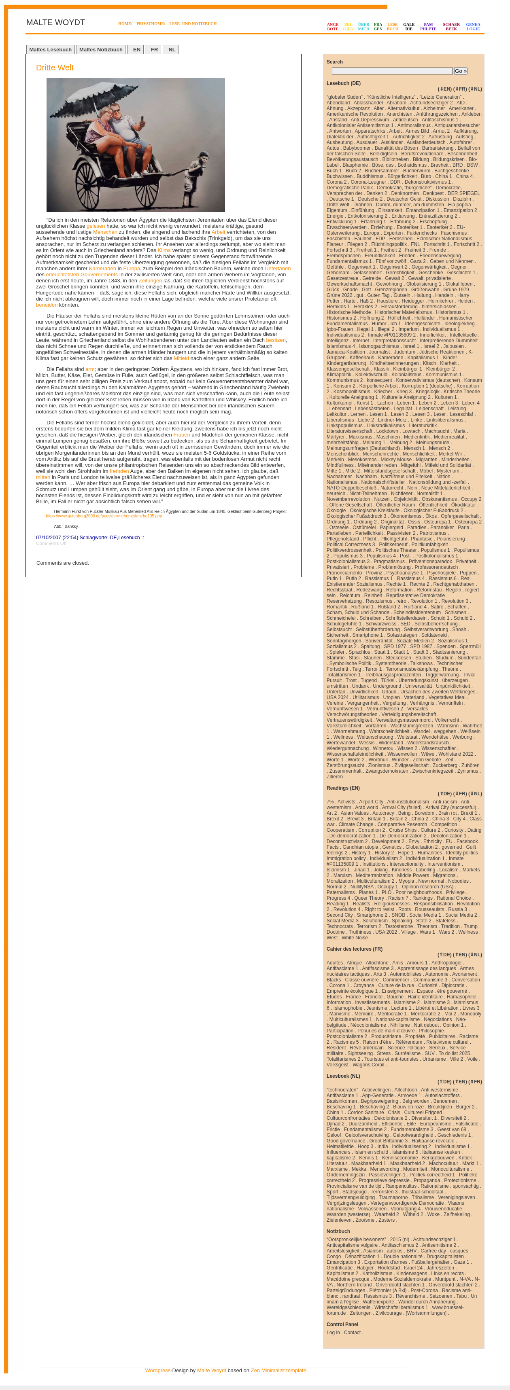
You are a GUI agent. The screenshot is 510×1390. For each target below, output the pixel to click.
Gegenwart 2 (394, 267)
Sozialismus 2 (342, 646)
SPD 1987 (421, 646)
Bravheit (439, 165)
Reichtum (350, 595)
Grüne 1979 (456, 289)
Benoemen (445, 1101)
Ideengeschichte (422, 323)
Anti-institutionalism (408, 802)
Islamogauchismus (379, 346)
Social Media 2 (461, 915)
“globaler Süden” (345, 97)
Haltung (422, 295)
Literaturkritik (423, 425)
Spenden (446, 646)
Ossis (414, 522)
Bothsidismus (412, 165)
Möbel (426, 471)
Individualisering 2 (411, 1146)
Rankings (422, 898)
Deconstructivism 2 (347, 841)
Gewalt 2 (394, 278)
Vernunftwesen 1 (345, 709)
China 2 (420, 819)
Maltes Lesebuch (51, 50)
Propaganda (427, 1180)
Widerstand (390, 743)
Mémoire (364, 1014)
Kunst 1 (365, 403)
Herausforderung (399, 306)
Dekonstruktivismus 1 (428, 182)
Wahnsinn (448, 726)
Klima (164, 250)
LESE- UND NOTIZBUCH (193, 23)
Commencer (396, 980)
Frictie (333, 1129)
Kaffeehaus (362, 357)
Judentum (404, 352)
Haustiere (387, 301)
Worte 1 (335, 760)
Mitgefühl (411, 465)
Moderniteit (415, 1169)
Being (404, 813)
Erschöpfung (433, 222)
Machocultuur (443, 1163)
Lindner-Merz (392, 420)
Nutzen (382, 499)
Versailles (417, 709)
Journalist (379, 352)
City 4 (459, 819)
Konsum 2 (344, 386)
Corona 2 (336, 182)
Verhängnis (422, 703)
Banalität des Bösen (396, 148)
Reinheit (373, 595)
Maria (459, 431)
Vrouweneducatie (443, 1209)
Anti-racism (445, 802)
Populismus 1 (435, 550)
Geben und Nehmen (452, 261)
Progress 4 (338, 898)
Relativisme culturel (447, 1042)
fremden (119, 471)
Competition (444, 824)
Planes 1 (368, 892)
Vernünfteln (450, 703)
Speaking (402, 921)
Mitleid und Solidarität (448, 465)
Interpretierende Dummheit (449, 340)
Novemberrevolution (348, 499)
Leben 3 (449, 403)
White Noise (355, 938)
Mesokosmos (362, 459)
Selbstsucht (339, 629)
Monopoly (470, 1014)
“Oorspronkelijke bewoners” (356, 1239)
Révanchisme (410, 1296)
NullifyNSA (362, 887)
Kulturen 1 (446, 397)
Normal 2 (336, 887)
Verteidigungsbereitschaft (409, 714)
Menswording (384, 1169)
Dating (475, 830)
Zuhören (470, 765)
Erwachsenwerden (347, 227)
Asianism (373, 1251)
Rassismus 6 (443, 578)
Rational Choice (454, 898)
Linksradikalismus (386, 425)
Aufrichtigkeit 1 (373, 137)
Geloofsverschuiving (367, 1135)
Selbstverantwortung (426, 629)
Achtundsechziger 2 (431, 103)
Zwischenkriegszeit (432, 771)
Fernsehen (400, 239)
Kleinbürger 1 (407, 369)
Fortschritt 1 (437, 244)
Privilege (455, 892)
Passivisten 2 (401, 533)
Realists (361, 904)
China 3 (440, 819)
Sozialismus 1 (453, 641)
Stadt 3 (421, 652)
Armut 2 (441, 131)
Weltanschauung (375, 737)
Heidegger (413, 301)
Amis (397, 963)
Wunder (400, 760)
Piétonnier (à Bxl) (388, 1290)
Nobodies (458, 881)
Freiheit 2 (391, 250)
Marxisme (340, 1014)
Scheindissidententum (417, 612)
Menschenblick (343, 454)
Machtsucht (437, 431)
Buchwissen (340, 176)
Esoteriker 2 (440, 227)
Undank (360, 686)
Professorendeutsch (436, 567)
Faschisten (338, 239)
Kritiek (465, 1158)
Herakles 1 (338, 306)
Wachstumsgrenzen (412, 726)
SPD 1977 (395, 646)
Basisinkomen (342, 1101)
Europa (131, 268)
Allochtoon (406, 1090)
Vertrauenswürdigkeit (349, 720)
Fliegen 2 (357, 244)
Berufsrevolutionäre (422, 154)
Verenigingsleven (456, 1197)
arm (89, 369)
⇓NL (475, 89)
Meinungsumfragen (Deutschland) (363, 448)
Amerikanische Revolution (355, 114)
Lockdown (387, 431)
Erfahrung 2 (403, 222)
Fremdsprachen (344, 256)
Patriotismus (433, 533)
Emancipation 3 (343, 1262)
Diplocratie (453, 985)
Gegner (458, 267)
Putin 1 (334, 578)
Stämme (336, 658)
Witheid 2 (413, 1214)
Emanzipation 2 (460, 210)
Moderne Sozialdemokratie (402, 1279)
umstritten (337, 686)
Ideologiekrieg (459, 323)
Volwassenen (372, 1209)
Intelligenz (337, 340)
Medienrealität (449, 437)
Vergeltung (394, 703)
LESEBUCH (393, 26)
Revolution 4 (347, 909)
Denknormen (405, 193)
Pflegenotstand (343, 539)
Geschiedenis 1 (454, 1135)
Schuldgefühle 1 (344, 624)
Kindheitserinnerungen (394, 363)
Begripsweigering (379, 1101)
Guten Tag (378, 295)
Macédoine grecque (348, 1279)
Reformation (399, 590)
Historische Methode (349, 312)
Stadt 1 (401, 652)
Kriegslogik (428, 391)
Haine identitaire (425, 997)
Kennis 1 (368, 1158)
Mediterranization (374, 875)
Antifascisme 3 (377, 968)
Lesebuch (129, 537)
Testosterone (399, 926)
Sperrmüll (470, 646)
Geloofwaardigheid (413, 1135)
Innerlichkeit (433, 335)
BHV (412, 1251)
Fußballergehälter (431, 1262)
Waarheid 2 (386, 1214)
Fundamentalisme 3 (412, 1129)
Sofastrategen (402, 635)
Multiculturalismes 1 (350, 1019)
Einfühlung (362, 210)
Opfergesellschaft (459, 516)
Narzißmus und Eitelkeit (406, 476)
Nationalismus (342, 482)
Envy (413, 841)
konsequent (379, 380)
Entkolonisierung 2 (368, 216)
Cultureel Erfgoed (423, 1112)
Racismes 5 (346, 1042)
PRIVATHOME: (150, 23)
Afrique (354, 963)
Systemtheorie (390, 663)
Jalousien (453, 346)
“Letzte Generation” (440, 97)
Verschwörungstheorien (352, 714)
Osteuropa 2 (468, 522)
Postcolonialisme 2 (347, 1036)
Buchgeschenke (451, 171)
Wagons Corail (368, 1065)
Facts (332, 847)
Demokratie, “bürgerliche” (404, 188)
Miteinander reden (377, 465)
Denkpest (433, 193)
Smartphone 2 (372, 915)
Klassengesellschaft (348, 369)
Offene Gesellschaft (350, 505)
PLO (386, 892)
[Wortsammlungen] (426, 1313)
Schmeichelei (341, 618)
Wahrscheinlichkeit (389, 731)
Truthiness (360, 932)
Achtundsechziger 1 (434, 1239)
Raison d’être (377, 1042)
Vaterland (414, 697)
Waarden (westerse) (348, 1214)
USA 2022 (386, 932)
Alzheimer (434, 108)
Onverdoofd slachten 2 (453, 1285)
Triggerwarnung (442, 675)
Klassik (381, 369)
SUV (430, 1053)
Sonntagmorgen (344, 641)
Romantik (337, 607)
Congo (334, 1256)
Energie (335, 216)
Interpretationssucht (394, 340)
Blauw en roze (408, 1107)
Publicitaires (442, 1036)
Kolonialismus (406, 374)
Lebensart (340, 408)
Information (339, 1002)
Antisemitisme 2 (439, 1245)
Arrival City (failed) (402, 807)
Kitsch (429, 363)
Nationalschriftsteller (383, 482)
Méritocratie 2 (425, 1014)
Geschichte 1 (461, 272)
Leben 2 (427, 403)
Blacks (334, 980)
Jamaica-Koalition (346, 352)
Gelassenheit (367, 272)
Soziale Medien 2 (415, 641)
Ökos (431, 516)
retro (401, 601)
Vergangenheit (362, 703)
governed (452, 847)
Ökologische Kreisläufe (375, 510)
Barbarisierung (438, 148)
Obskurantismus (439, 499)
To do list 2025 (454, 1053)
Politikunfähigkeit (430, 544)
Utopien (391, 697)
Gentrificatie (340, 1268)
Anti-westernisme (439, 1090)
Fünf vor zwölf (391, 261)
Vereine (335, 703)
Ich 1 (396, 323)
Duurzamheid (362, 1124)
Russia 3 (457, 909)
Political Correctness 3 (351, 544)
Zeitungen (150, 281)
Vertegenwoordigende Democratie (407, 1203)
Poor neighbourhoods (418, 892)
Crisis (394, 1112)
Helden (465, 301)
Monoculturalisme (450, 1169)
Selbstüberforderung (378, 629)
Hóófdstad (389, 1268)
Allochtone (377, 963)
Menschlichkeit (419, 454)
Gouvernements (99, 274)
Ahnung (335, 108)
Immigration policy (346, 858)
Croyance (363, 985)
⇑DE (445, 794)
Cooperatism (340, 830)
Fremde (437, 250)
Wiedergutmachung (348, 748)
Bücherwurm (416, 171)
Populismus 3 (348, 556)
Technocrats (340, 926)
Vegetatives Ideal (446, 697)
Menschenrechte (381, 454)
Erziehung (382, 227)
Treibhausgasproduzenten (393, 675)
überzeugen (455, 680)
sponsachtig (466, 1186)
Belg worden (415, 1101)
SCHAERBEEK (451, 26)
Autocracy (383, 813)
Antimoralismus (414, 125)
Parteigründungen (346, 1290)
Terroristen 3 (384, 1192)
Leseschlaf (461, 414)
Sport (332, 1192)
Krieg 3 (404, 391)
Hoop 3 (366, 1146)
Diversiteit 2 (453, 1118)
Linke (417, 420)
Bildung (421, 159)
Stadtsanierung (449, 652)
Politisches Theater (396, 550)
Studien (423, 658)
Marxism (343, 875)
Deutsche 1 (341, 199)
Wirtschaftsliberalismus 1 (401, 1307)
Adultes (335, 963)
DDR (395, 182)
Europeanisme (435, 1124)
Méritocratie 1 (392, 1014)
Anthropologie (446, 963)
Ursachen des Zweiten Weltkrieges (437, 692)
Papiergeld (391, 527)
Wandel (422, 731)
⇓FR (460, 89)
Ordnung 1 (338, 522)
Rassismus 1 (379, 578)
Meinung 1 (374, 442)
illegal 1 (365, 329)
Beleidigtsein (383, 154)
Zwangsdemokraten (387, 771)
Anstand (338, 120)
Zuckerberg (445, 765)
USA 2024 (337, 697)
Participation (340, 1031)
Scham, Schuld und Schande (358, 612)
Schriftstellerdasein (406, 618)
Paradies (416, 527)
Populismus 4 (381, 556)
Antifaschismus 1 (440, 120)
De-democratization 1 (352, 836)
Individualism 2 (386, 858)
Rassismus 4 (411, 578)
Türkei (387, 680)
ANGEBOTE (333, 26)
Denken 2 (376, 193)
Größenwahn (425, 289)
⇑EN (460, 955)
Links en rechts (447, 1273)
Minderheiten (456, 459)
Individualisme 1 (452, 1146)
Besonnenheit (462, 154)
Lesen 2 (399, 414)
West (332, 938)
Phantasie (421, 539)
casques (459, 1251)
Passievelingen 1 (387, 1175)
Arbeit (218, 232)
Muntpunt (445, 1279)
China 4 (464, 176)
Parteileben (339, 533)
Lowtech (411, 431)
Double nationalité (403, 1256)
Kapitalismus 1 (423, 357)
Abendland (338, 103)
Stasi (354, 658)
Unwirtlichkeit (363, 692)
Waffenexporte (378, 1302)
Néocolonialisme (368, 1025)
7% (330, 802)
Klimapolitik (339, 374)
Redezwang (369, 590)
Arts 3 (380, 974)
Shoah (459, 629)
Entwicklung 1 (342, 222)
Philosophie (431, 1031)
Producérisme (386, 1036)
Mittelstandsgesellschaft (389, 471)
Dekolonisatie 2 (391, 1118)
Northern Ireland (354, 1285)
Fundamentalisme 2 (365, 1129)
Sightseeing (360, 1053)
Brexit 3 (355, 819)
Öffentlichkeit (433, 505)
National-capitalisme (398, 1019)
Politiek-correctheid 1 (432, 1175)
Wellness (343, 737)
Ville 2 (456, 1059)
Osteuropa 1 (437, 522)
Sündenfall (469, 658)
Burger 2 (465, 1107)
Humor (379, 323)
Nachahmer (339, 476)
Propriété (415, 1036)
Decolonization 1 (449, 836)
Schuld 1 (440, 618)
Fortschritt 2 (466, 244)
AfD (461, 103)
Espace (425, 991)
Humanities (430, 853)
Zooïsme (365, 1220)
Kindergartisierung (346, 363)
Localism (448, 870)
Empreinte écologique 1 (352, 991)
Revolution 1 (424, 601)
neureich (336, 493)
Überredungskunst (418, 680)
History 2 (384, 853)
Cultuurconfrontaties (348, 1118)
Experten (393, 233)
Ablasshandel (368, 103)
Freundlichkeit (380, 256)
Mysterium (448, 471)
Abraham (396, 103)
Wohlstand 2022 (456, 754)
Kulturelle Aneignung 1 (353, 397)
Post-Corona (424, 1290)
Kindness (402, 870)
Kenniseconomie (400, 1158)
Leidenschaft (430, 408)
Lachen (385, 403)
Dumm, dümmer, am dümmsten (410, 205)
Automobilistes (405, 974)
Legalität (403, 408)
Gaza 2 (418, 261)
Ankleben (471, 114)
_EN (135, 50)
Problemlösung (394, 567)
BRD (458, 165)
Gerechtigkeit (400, 272)
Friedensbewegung (440, 256)
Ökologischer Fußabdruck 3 (356, 516)
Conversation (465, 980)
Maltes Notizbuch (101, 50)
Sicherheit (337, 635)
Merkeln (335, 459)
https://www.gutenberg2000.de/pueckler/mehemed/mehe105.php (104, 516)
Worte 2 (356, 760)
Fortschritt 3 (339, 250)
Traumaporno (393, 1197)
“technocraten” (342, 1090)
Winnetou (383, 748)
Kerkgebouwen (438, 1158)
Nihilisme (400, 1025)
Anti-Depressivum (370, 120)
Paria (463, 527)
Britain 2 (399, 819)
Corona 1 (339, 985)
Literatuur (337, 1163)
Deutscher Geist (404, 199)
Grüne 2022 (339, 295)
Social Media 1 (425, 915)
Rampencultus (401, 1186)
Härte (349, 301)
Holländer (424, 318)
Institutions (373, 864)
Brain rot (447, 813)
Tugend (369, 680)
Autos (333, 148)
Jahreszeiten (440, 1268)
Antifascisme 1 (342, 968)
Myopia (406, 881)
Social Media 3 (343, 921)
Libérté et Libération (437, 1008)
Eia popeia (459, 205)
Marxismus (360, 437)
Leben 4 (470, 403)
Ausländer (392, 142)
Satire (437, 607)
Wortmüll (378, 760)
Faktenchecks (422, 233)
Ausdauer (367, 142)
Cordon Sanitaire (366, 1112)
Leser (440, 414)
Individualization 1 (425, 858)
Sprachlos (359, 652)
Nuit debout (426, 1025)
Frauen (181, 435)
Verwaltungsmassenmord (403, 720)
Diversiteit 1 (424, 1118)
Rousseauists (429, 909)
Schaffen (456, 607)
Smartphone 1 (368, 635)
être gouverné (452, 991)
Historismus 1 (450, 312)
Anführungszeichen (437, 114)
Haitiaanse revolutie (433, 1141)
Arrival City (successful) (450, 807)
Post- (405, 556)
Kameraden (102, 268)
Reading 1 (338, 904)
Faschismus (454, 233)
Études (334, 997)
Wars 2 (447, 932)
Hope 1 (406, 853)
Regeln (453, 590)
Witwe (428, 754)
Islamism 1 (338, 870)
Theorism (427, 926)
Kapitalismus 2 (342, 1273)
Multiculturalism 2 (376, 881)
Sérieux (437, 1048)
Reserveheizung (344, 601)
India (383, 1146)
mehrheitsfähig (343, 442)
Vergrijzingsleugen (346, 1203)
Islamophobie (348, 1008)
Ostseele (338, 527)
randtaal (351, 1296)
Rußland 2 (389, 607)
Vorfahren (376, 726)
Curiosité (427, 985)
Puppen (468, 573)
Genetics (392, 847)
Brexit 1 (469, 813)
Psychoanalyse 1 (405, 573)
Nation (443, 476)
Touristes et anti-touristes (391, 1059)
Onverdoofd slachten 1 (400, 1285)
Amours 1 (417, 963)
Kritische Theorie (462, 391)
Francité (373, 997)
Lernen (358, 414)
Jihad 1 (362, 870)
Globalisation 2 (422, 847)
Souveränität (379, 641)
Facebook (467, 841)
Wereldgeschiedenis (348, 1307)
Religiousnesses (392, 904)
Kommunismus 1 (443, 374)
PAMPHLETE (428, 26)
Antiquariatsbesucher (457, 125)
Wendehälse (434, 737)
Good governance (346, 1141)
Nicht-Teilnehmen (368, 493)
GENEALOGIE (473, 26)
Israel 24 (413, 1268)
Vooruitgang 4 (406, 1209)
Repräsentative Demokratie (415, 595)
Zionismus (379, 765)
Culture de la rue (396, 985)
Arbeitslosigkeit (343, 1251)
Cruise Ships (402, 830)
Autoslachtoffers (442, 1095)
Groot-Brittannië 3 (389, 1141)
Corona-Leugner (368, 182)
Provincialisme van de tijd (354, 1186)
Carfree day (433, 1251)
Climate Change (355, 824)
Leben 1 (405, 403)
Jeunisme (376, 1008)
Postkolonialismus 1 (436, 556)
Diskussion (437, 199)
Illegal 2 (386, 329)
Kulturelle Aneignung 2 (406, 397)
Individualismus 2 (345, 335)
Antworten (340, 131)
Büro (426, 176)
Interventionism (443, 864)
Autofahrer (460, 142)
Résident (336, 1048)
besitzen (276, 340)
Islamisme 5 (405, 1152)
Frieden (407, 256)
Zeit (449, 760)
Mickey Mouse (396, 459)
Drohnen (362, 205)
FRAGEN (378, 26)
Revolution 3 (455, 601)
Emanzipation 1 (423, 210)
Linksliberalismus (444, 420)
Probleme (363, 567)
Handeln (444, 295)
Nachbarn (366, 476)
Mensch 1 (414, 448)
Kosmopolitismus (352, 391)
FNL (415, 244)
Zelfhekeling (457, 1214)
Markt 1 (470, 1163)
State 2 (423, 921)
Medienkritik (417, 437)
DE (113, 537)
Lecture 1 (401, 1008)
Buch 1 (334, 171)
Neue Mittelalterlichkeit (445, 488)
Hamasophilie (461, 997)
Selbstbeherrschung (436, 624)
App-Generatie (377, 1095)
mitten (43, 477)
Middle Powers (413, 875)
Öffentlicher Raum (395, 505)
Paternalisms (341, 892)
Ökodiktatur (463, 505)
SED (405, 624)
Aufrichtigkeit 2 (409, 137)
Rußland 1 (362, 607)
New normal (431, 881)
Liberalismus (340, 420)
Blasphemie (355, 165)
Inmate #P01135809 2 (392, 335)
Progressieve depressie (384, 1180)
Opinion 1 (453, 1025)
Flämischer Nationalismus (444, 239)
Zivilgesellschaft (412, 765)
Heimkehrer (440, 301)
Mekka (359, 1169)
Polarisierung (451, 539)
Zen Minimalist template (278, 1370)
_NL (171, 50)
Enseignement (397, 991)
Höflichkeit (399, 318)
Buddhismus (370, 176)
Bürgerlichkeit (402, 176)
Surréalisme (408, 1053)
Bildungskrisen (449, 159)
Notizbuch (338, 1231)
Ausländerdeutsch (426, 142)
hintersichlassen (439, 306)
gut (360, 295)
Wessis (366, 743)
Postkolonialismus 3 (348, 561)
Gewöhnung (389, 284)
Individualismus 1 (441, 329)
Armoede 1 (409, 1095)
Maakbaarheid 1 (368, 1163)
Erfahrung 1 (373, 222)
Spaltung (370, 646)
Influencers (339, 1152)
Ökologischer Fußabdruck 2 (433, 510)
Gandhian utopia (360, 847)
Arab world (366, 807)
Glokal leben (459, 284)
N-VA (464, 1279)
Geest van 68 (452, 1129)
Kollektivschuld (371, 374)
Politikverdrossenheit (349, 550)
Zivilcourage (389, 1313)
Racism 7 (398, 898)
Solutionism (375, 921)
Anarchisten (399, 114)
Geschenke (431, 272)
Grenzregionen (391, 289)
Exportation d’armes (386, 1262)
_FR (153, 50)
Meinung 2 (400, 442)
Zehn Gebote (427, 760)
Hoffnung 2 (372, 318)
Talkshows (421, 663)
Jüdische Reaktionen (441, 352)
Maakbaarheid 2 (407, 1163)
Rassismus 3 (378, 1296)
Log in (333, 1332)
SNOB (398, 915)
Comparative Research (402, 824)
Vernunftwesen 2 (385, 709)
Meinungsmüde (432, 442)
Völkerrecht (447, 720)
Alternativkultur (403, 108)
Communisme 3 (430, 980)
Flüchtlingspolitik (389, 244)
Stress (384, 1053)
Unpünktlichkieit (453, 686)
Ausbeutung (340, 142)
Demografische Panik (350, 188)
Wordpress (158, 1370)
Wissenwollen (402, 754)
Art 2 (332, 813)
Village (408, 932)
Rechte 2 (419, 584)
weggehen (445, 731)
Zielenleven (339, 1220)
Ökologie (336, 510)
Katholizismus (377, 1273)
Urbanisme (434, 1059)
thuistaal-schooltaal (422, 1192)
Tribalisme (423, 1197)
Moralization (340, 881)
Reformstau (429, 590)
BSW (472, 165)
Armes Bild (417, 131)
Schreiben (371, 618)
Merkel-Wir (450, 454)
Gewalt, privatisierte (429, 278)
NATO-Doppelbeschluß (351, 488)
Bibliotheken (395, 159)
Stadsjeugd (354, 1192)
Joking (381, 870)
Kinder (450, 357)
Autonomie (436, 974)
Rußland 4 (415, 607)
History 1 (361, 853)
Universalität (418, 686)
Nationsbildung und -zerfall (438, 482)
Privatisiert (338, 567)
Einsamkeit (390, 210)
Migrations (444, 875)
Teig (356, 669)
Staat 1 (382, 652)
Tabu (461, 1296)
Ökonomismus (406, 516)
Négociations (438, 1019)
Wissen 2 (407, 748)
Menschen (105, 232)
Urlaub (389, 692)
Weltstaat (407, 737)
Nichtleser (401, 493)
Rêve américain (367, 1048)
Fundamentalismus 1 (349, 261)
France (353, 997)
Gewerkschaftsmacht (349, 284)
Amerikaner (461, 108)
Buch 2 (353, 171)
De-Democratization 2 (403, 836)
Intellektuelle (463, 335)
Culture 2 (430, 830)
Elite (411, 1124)
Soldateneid (434, 635)
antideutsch (405, 120)
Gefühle (335, 267)
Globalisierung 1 (424, 284)
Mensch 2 (439, 448)
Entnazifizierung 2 (438, 216)
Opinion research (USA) (427, 887)
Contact (352, 1332)
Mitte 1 (334, 471)
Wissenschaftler (438, 748)
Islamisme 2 (407, 1002)
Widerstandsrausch (428, 743)
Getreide (371, 278)
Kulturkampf (340, 403)
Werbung (462, 737)
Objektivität (406, 499)
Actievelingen (376, 1090)
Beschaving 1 (341, 1107)
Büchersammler (382, 171)
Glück (333, 289)
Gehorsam (338, 272)
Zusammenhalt (345, 771)
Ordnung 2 (365, 522)
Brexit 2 (335, 819)
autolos (395, 1251)
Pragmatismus (389, 561)
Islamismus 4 (341, 346)
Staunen (373, 658)
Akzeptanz (358, 108)
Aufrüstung (440, 137)
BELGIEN (348, 26)
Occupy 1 (388, 887)
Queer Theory (369, 898)
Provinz (374, 573)
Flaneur (335, 244)
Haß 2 (366, 301)
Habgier (365, 1268)
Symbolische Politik (350, 663)
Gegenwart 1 (362, 267)
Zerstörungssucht (345, 765)
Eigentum (337, 210)
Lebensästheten (372, 408)
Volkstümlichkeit (344, 726)
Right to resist (379, 909)
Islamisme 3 (437, 1002)
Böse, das (382, 165)
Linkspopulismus (345, 425)
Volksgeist (337, 1065)
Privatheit (466, 561)
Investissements (372, 1002)
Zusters (386, 1220)
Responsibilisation (433, 904)
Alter (379, 108)
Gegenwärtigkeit (429, 267)
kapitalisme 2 (341, 1158)
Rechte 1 (396, 584)
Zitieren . (336, 777)
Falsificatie (466, 1124)
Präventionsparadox (430, 561)
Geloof (334, 1135)
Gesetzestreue (342, 278)
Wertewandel (341, 743)
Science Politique (406, 1048)
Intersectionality (406, 864)
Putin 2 (353, 578)
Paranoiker (442, 527)
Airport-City (371, 802)
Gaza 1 (462, 1262)
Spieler (336, 652)
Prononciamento (344, 573)
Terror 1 (373, 669)
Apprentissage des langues (426, 968)
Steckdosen (398, 658)
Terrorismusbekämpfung (412, 669)
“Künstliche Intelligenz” (391, 97)
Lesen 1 (378, 414)
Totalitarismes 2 (343, 1059)
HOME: (125, 23)
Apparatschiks (370, 131)
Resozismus (379, 601)
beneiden (47, 305)
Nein (412, 488)
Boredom (424, 813)
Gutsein (401, 295)
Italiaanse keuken (441, 1152)
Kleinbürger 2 (440, 369)
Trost (351, 680)
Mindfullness (340, 465)
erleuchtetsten (62, 274)
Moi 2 (450, 1014)
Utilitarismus (366, 697)
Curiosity (453, 830)
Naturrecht (391, 488)
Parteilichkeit (369, 533)
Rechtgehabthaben (454, 584)
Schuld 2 (463, 618)
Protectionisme (460, 1180)
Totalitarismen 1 (344, 675)
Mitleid (181, 358)
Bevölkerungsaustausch (352, 159)
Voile (472, 1059)
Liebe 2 (366, 420)
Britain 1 (377, 819)
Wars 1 (427, 932)
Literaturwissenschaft (349, 431)
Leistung (457, 408)
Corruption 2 (371, 830)
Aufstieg (464, 137)
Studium (445, 658)
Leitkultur (336, 414)
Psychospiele (441, 573)
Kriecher (383, 391)
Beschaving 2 (374, 1107)
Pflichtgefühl (393, 539)
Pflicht (369, 539)
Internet (361, 340)
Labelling (425, 870)
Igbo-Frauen (340, 329)
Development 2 (388, 841)
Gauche (395, 997)
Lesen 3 (421, 414)
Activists (346, 802)
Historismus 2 (341, 318)
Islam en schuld (371, 1152)
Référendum (408, 1042)
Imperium (409, 329)
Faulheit (363, 239)
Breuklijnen (440, 1107)
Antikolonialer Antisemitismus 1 (360, 125)
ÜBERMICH (364, 26)
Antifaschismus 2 (400, 1245)
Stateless (445, 921)
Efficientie (392, 1124)
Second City (340, 915)
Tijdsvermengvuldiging (351, 1197)
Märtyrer (336, 437)
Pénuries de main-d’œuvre (385, 1031)
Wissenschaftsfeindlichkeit (355, 754)
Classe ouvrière (361, 980)
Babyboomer (357, 148)
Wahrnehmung (349, 731)
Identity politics (462, 853)
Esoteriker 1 (410, 227)
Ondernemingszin (346, 1175)
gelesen (96, 226)
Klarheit (448, 363)
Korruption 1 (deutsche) (427, 386)
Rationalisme (434, 1186)
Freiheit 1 (366, 250)
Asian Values (355, 813)
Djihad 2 (335, 1124)
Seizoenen (441, 1296)
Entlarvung (402, 216)
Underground (387, 686)
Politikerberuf (393, 544)
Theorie (450, 669)
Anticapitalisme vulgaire (352, 1245)
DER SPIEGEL (464, 193)
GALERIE (408, 26)
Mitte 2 (352, 471)
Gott (366, 289)
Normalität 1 (429, 493)
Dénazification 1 (362, 1256)
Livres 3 (471, 1008)
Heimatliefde (340, 1146)
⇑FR (475, 1082)
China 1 (443, 176)
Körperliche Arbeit (378, 386)
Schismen (455, 612)
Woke (433, 1214)
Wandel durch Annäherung (427, 1302)
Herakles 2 (365, 306)
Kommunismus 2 (345, 380)
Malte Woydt (211, 1370)
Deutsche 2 (370, 199)
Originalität (392, 522)
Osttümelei (364, 527)
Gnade (350, 289)
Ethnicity (432, 841)
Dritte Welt (55, 67)
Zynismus (467, 771)
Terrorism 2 (369, 926)
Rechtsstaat (339, 590)
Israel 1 (411, 346)
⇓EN (445, 89)
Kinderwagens (411, 1273)
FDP (380, 239)
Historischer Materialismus (403, 312)
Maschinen (388, 437)
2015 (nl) (399, 1239)
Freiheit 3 (415, 250)
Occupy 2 (471, 499)
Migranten (426, 459)
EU (449, 841)
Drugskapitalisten (445, 1256)
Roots (404, 909)
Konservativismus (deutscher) (428, 380)
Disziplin (462, 199)
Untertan (336, 692)
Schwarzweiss (381, 624)
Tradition (450, 926)
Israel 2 (431, 346)
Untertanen (278, 268)
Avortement (464, 974)
